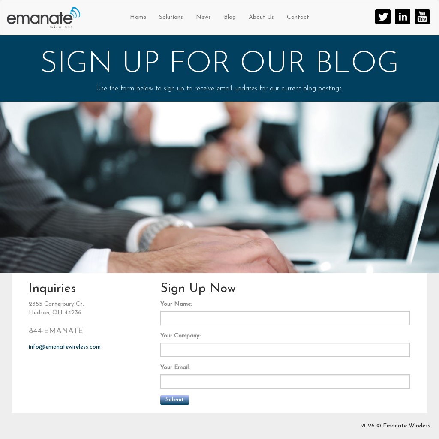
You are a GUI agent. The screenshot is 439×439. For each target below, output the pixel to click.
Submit (174, 400)
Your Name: (176, 304)
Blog (230, 17)
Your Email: (175, 367)
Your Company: (180, 336)
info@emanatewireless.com (65, 347)
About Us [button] (261, 17)
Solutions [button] (171, 17)
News (203, 17)
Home (138, 17)
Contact (298, 17)
